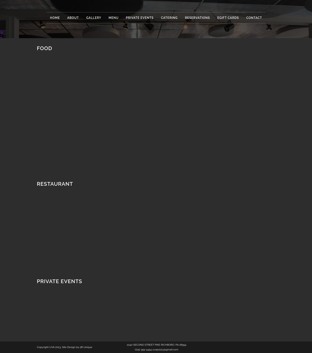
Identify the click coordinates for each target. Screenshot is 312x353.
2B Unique (86, 347)
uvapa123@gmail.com (165, 349)
